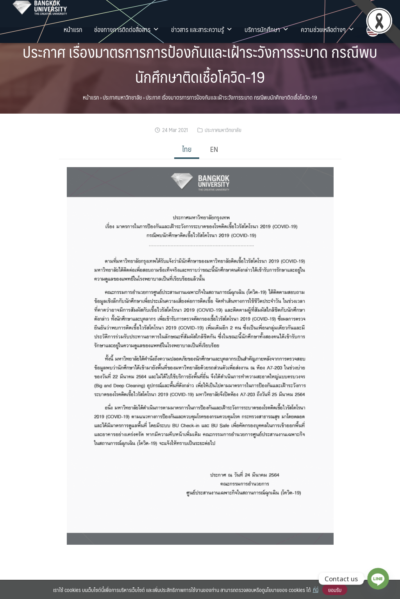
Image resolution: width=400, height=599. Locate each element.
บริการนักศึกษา (267, 29)
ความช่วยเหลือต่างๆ (328, 29)
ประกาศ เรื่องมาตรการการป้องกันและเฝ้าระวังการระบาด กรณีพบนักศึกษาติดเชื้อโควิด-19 (200, 63)
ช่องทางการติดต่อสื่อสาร (126, 29)
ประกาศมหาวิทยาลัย (122, 97)
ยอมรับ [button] (334, 589)
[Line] (378, 578)
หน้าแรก (73, 29)
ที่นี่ (315, 589)
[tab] (186, 150)
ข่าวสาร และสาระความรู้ (202, 29)
